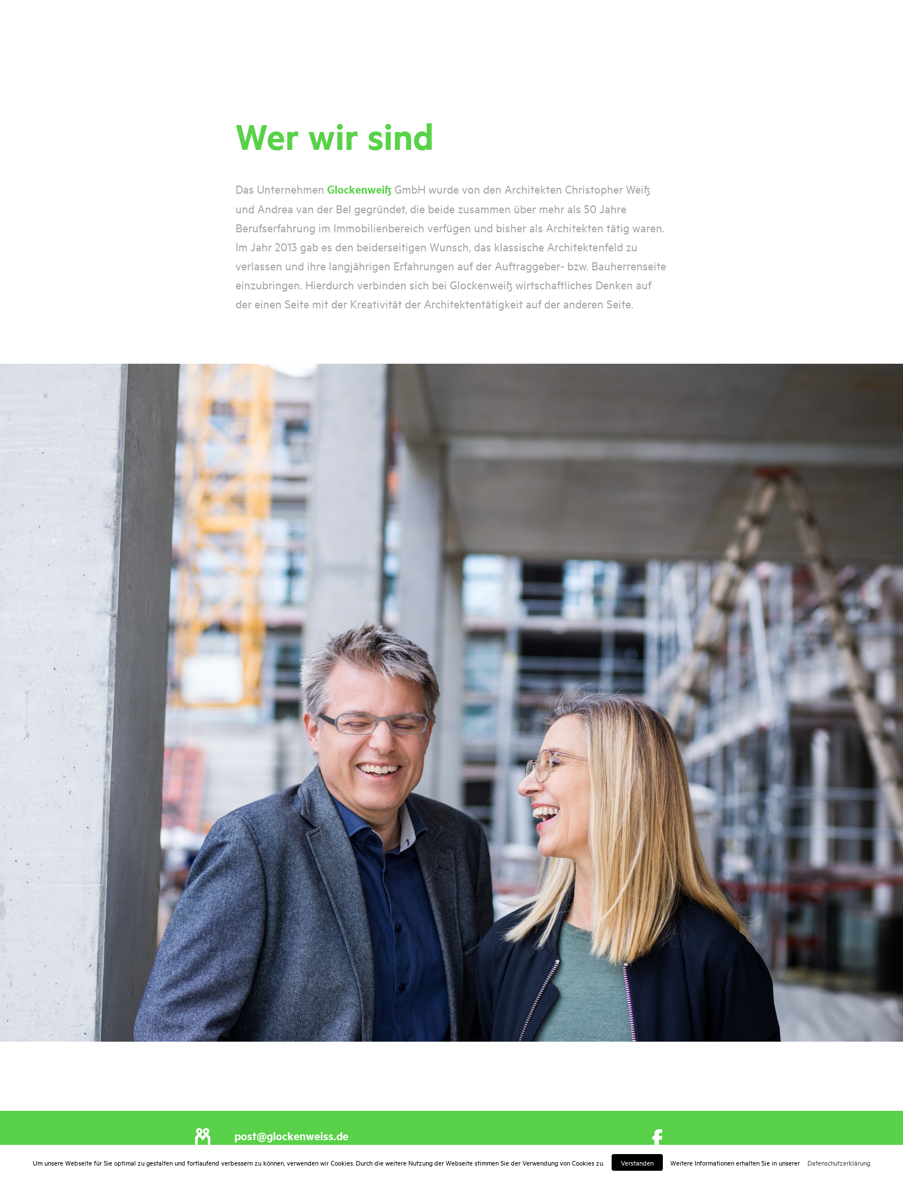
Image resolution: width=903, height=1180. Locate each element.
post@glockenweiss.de (291, 1135)
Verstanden (637, 1162)
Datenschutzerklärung (838, 1162)
